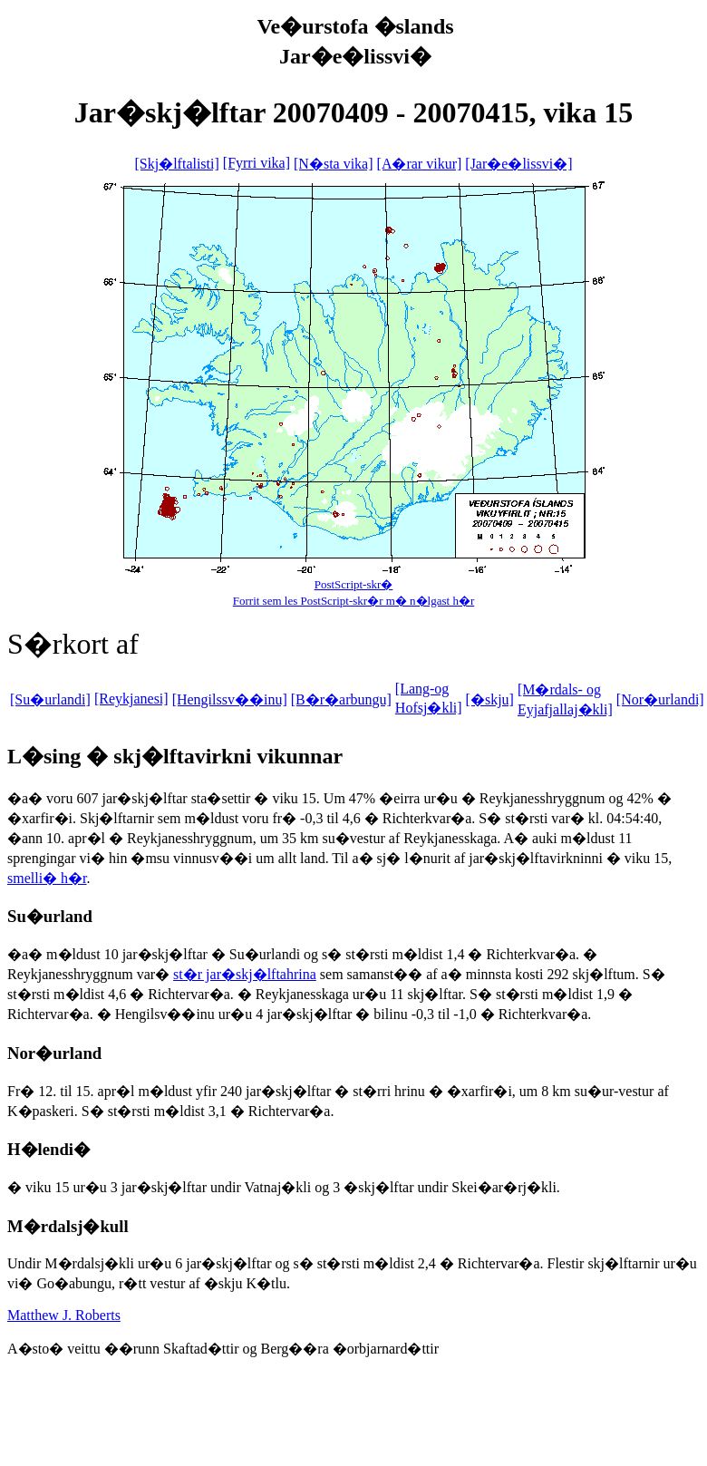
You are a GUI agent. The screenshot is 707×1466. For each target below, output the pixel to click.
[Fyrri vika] (256, 162)
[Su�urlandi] (50, 699)
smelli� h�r (47, 878)
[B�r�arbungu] (341, 699)
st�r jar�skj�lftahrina (244, 974)
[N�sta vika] (333, 163)
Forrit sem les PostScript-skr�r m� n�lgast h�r (354, 600)
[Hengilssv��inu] (229, 699)
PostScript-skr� (354, 584)
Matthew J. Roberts (64, 1315)
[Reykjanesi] (131, 698)
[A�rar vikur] (419, 163)
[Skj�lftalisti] (176, 163)
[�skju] (490, 699)
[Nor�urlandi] (660, 699)
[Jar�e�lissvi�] (518, 163)
